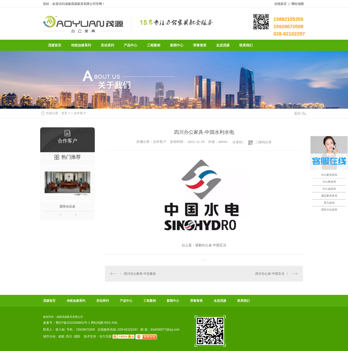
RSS (107, 322)
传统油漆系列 (76, 300)
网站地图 (297, 4)
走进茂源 (220, 300)
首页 (64, 113)
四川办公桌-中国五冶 (269, 273)
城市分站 (49, 336)
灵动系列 (102, 300)
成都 (61, 336)
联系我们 (243, 300)
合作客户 (80, 113)
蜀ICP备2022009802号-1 (72, 322)
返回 (300, 113)
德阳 (77, 336)
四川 (69, 336)
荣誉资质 (196, 300)
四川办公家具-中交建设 (140, 273)
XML (114, 322)
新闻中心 (173, 300)
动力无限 (105, 336)
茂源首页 (49, 300)
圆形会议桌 (67, 206)
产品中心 (126, 300)
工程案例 (149, 300)
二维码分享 (263, 142)
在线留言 (280, 4)
